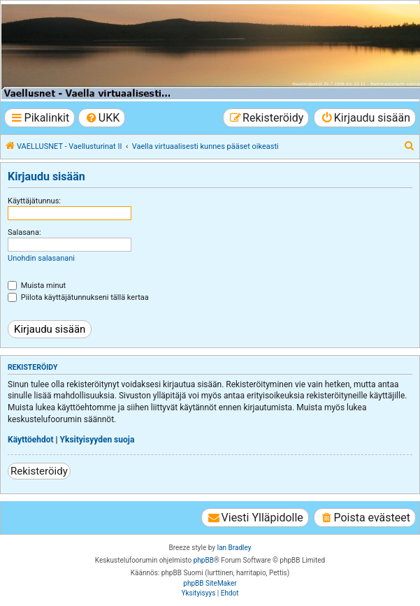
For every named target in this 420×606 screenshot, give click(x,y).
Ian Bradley (234, 547)
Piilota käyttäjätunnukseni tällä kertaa (78, 297)
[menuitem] (101, 117)
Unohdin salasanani (41, 258)
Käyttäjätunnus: (34, 200)
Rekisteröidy (39, 471)
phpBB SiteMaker (209, 583)
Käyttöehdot (31, 440)
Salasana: (24, 232)
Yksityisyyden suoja (97, 440)
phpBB (204, 560)
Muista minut (37, 285)
